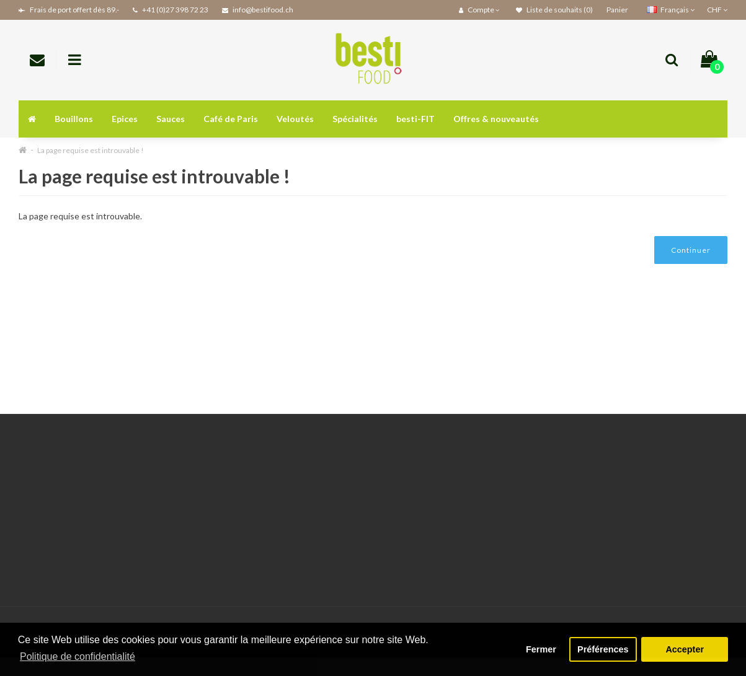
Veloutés (295, 118)
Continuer (691, 250)
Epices (125, 118)
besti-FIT (415, 118)
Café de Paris (230, 118)
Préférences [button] (602, 649)
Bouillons (74, 118)
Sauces (170, 118)
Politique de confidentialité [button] (77, 656)
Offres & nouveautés (496, 118)
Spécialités (355, 118)
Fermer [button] (541, 649)
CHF (717, 9)
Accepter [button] (684, 649)
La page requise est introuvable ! (90, 150)
